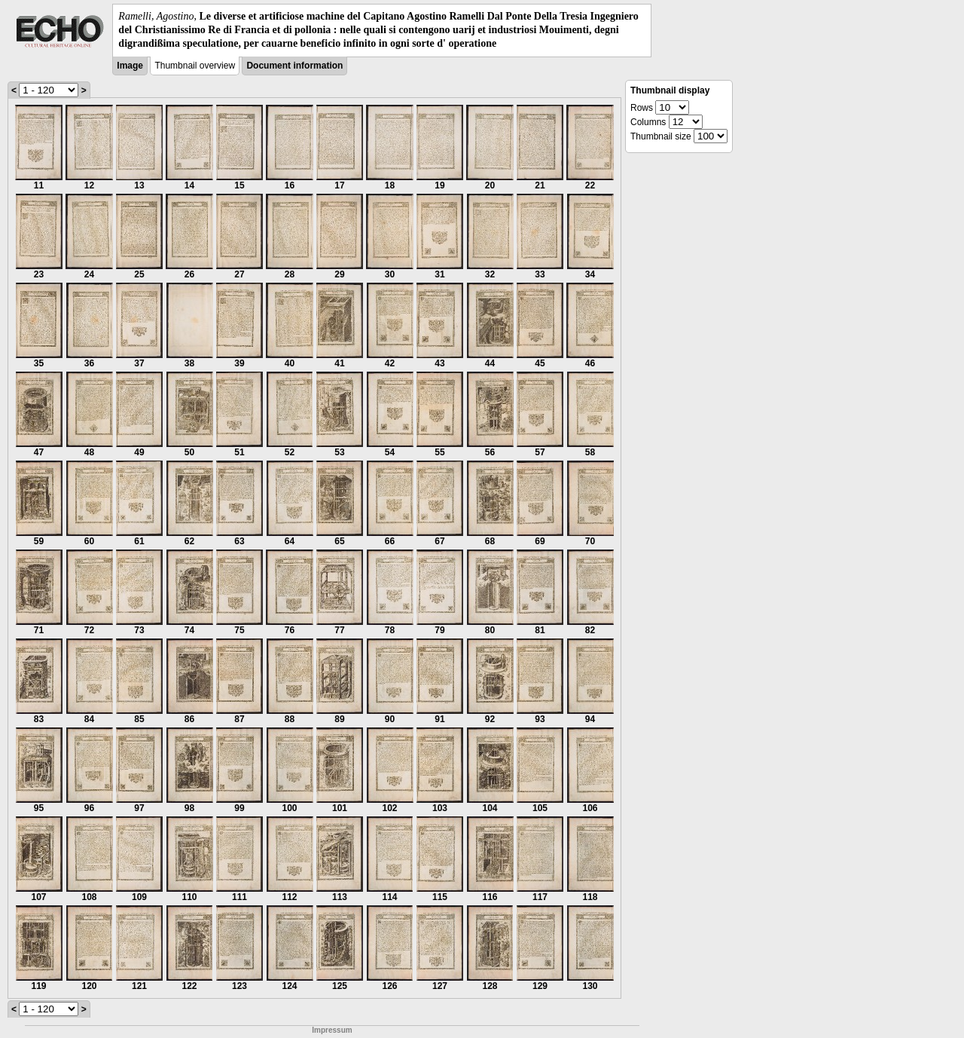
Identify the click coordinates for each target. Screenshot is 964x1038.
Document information (294, 65)
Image (130, 65)
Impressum (332, 1030)
